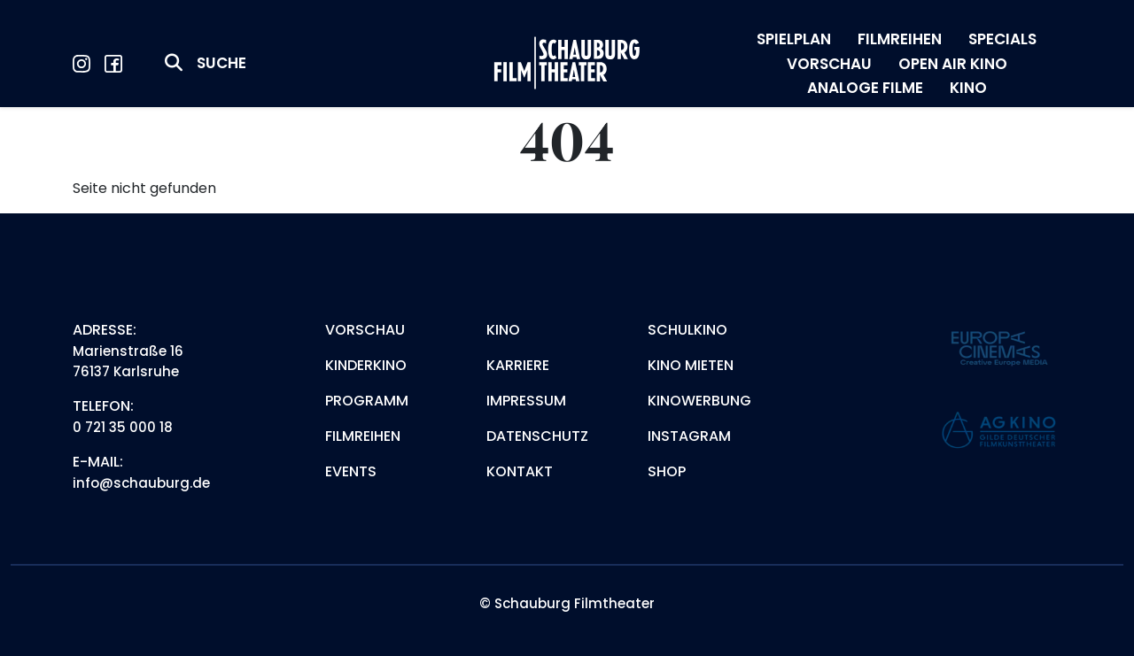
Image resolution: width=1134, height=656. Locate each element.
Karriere (517, 365)
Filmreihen (362, 436)
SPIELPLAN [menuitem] (794, 39)
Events (351, 471)
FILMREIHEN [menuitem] (900, 39)
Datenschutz (537, 436)
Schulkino (687, 330)
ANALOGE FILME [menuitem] (865, 87)
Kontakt (519, 471)
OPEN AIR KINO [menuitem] (952, 63)
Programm (366, 400)
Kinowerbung (699, 400)
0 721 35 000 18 (123, 427)
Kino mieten (691, 365)
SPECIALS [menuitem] (1002, 39)
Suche (221, 62)
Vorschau (365, 330)
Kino (503, 330)
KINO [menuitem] (968, 87)
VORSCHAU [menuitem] (829, 63)
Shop (667, 471)
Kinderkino (366, 365)
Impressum (526, 400)
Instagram (689, 436)
